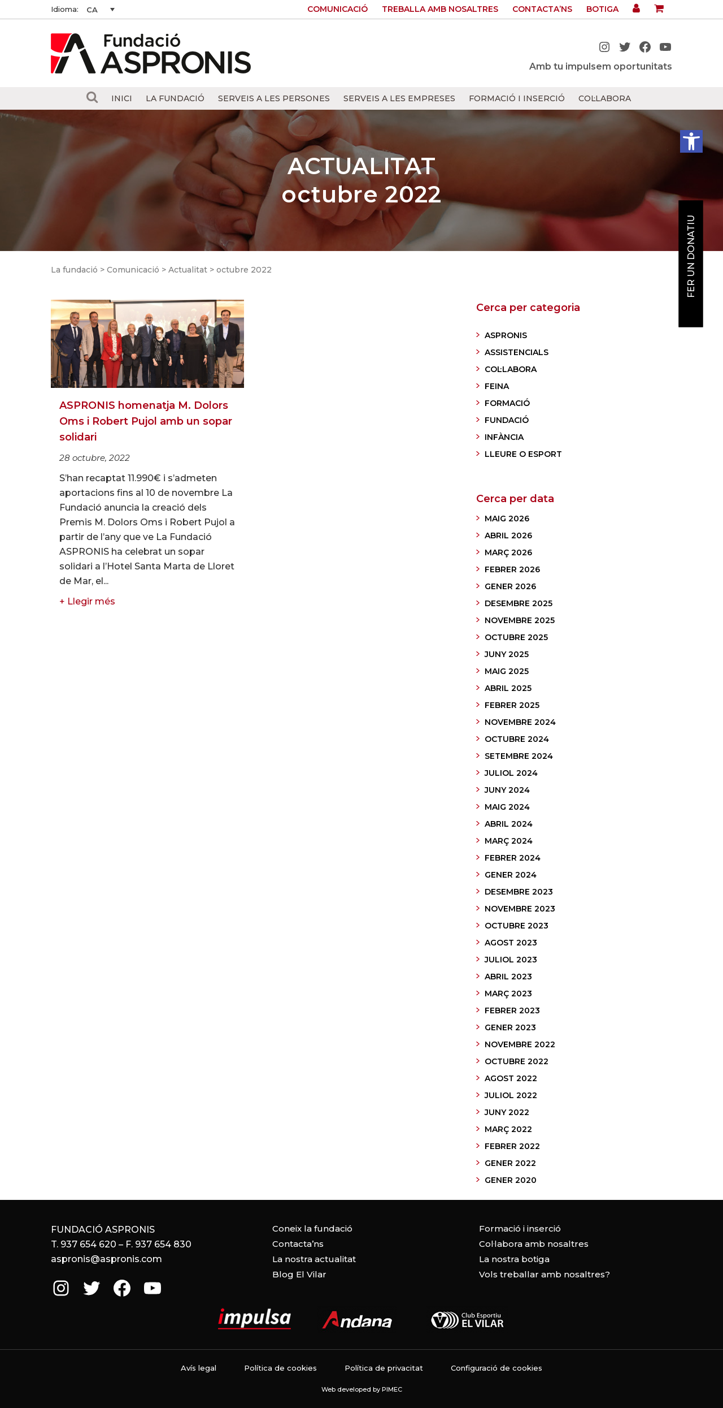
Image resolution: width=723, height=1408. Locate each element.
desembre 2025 (518, 603)
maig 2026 (507, 518)
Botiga (602, 9)
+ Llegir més (87, 601)
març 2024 (509, 841)
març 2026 (508, 552)
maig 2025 (507, 671)
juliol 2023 (511, 959)
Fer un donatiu (691, 256)
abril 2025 (508, 688)
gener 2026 (510, 586)
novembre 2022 (520, 1044)
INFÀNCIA (504, 437)
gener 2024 (511, 875)
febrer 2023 (512, 1010)
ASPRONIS (506, 335)
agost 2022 (511, 1078)
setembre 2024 (519, 756)
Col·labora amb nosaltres (534, 1243)
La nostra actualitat (314, 1259)
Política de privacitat (384, 1367)
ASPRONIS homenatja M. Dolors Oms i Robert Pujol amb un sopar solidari (145, 421)
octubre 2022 (516, 1061)
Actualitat (187, 270)
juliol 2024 (511, 773)
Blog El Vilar (299, 1274)
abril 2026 (508, 535)
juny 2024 (507, 790)
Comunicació (337, 9)
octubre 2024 (517, 739)
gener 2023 (510, 1027)
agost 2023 (511, 943)
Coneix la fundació (312, 1228)
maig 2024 (507, 807)
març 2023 (508, 993)
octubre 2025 (516, 637)
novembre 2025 (520, 620)
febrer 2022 (512, 1146)
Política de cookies (280, 1367)
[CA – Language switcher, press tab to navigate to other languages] (100, 9)
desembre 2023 (519, 892)
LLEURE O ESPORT (523, 454)
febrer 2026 (512, 569)
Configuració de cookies (496, 1367)
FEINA (497, 386)
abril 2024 (509, 824)
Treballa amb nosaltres (440, 9)
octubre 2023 (516, 926)
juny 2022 (507, 1112)
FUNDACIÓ (507, 420)
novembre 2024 (520, 722)
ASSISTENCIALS (516, 352)
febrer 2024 (513, 858)
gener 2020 (511, 1180)
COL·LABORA (511, 369)
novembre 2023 (520, 909)
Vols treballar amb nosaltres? (544, 1274)
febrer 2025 (512, 705)
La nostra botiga (514, 1259)
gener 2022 (510, 1163)
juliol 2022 (511, 1095)
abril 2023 (508, 976)
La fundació (74, 270)
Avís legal (198, 1367)
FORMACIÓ (507, 403)
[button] (691, 141)
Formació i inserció (520, 1228)
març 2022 (508, 1129)
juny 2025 (507, 654)
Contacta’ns (542, 9)
